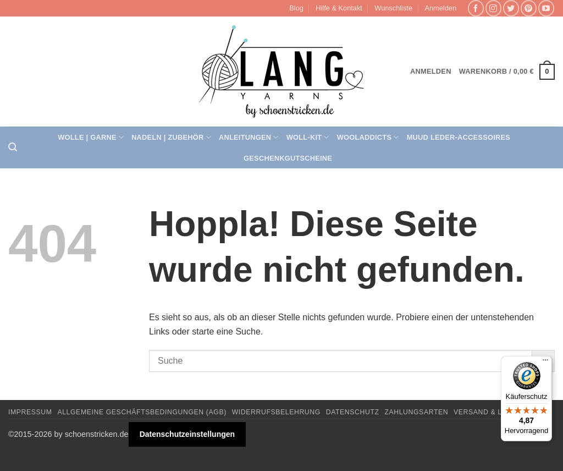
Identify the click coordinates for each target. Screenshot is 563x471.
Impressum (30, 412)
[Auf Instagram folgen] (493, 8)
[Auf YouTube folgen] (546, 8)
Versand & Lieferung (496, 412)
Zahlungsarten (416, 412)
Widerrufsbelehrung (276, 412)
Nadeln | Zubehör (171, 137)
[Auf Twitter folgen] (511, 8)
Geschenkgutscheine (288, 158)
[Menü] (545, 362)
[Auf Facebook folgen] (476, 8)
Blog (296, 8)
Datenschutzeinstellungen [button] (187, 434)
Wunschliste (393, 8)
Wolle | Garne (91, 137)
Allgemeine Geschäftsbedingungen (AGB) (141, 412)
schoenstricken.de (97, 434)
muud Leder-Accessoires (458, 137)
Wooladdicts (368, 137)
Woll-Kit (307, 137)
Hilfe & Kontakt (339, 8)
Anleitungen (249, 137)
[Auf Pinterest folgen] (529, 8)
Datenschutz (352, 412)
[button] (440, 8)
